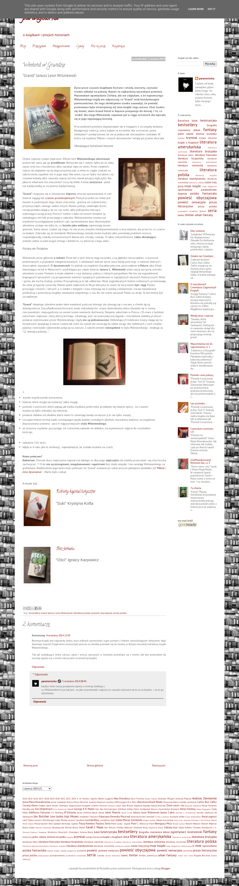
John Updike (56, 816)
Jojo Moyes (71, 816)
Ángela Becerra (202, 855)
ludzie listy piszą (140, 846)
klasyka (181, 138)
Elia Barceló (29, 809)
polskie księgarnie (68, 850)
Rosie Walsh (79, 827)
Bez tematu (65, 549)
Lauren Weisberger (44, 820)
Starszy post (158, 765)
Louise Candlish (76, 820)
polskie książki (53, 850)
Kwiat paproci (209, 816)
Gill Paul (122, 809)
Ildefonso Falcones (39, 812)
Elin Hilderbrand (44, 809)
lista (126, 837)
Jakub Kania (98, 812)
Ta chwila (195, 488)
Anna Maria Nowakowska (36, 802)
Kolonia (135, 816)
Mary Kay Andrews (182, 820)
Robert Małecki (209, 823)
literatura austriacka (181, 837)
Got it (211, 9)
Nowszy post (30, 765)
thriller (189, 215)
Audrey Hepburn (97, 802)
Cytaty (80, 46)
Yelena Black (86, 832)
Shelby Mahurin (124, 827)
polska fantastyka (203, 193)
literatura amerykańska (197, 144)
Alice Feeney (137, 798)
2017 (41, 798)
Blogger (165, 868)
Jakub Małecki (112, 812)
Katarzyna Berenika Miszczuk (114, 816)
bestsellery (34, 613)
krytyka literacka (207, 137)
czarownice (184, 130)
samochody (81, 855)
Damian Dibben (114, 805)
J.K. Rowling (57, 812)
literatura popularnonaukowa (36, 846)
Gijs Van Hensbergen (106, 809)
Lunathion (105, 820)
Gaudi (70, 809)
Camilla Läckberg (187, 802)
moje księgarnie (209, 186)
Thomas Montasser (202, 827)
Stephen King (140, 827)
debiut (196, 130)
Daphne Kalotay (142, 805)
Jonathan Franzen (89, 816)
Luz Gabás (116, 820)
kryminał (191, 138)
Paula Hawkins (87, 823)
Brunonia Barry (170, 802)
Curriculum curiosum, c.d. (201, 430)
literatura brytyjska (203, 151)
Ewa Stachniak (60, 809)
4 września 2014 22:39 (58, 635)
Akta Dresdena (122, 798)
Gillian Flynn (133, 809)
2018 (46, 798)
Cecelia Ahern (30, 805)
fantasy (210, 129)
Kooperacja (118, 46)
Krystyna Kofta (177, 816)
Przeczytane (39, 46)
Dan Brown (127, 805)
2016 (35, 798)
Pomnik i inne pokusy (201, 375)
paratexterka (48, 681)
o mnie (196, 846)
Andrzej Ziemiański (204, 798)
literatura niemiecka (190, 165)
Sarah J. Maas (94, 827)
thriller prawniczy (148, 855)
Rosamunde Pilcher (62, 827)
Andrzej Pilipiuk (183, 798)
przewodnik (183, 211)
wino (191, 855)
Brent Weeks (156, 802)
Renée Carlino (179, 823)
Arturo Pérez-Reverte (77, 802)
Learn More (196, 9)
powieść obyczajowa (101, 613)
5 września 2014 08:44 (74, 681)
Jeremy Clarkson (205, 812)
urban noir (183, 855)
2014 (25, 798)
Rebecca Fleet (147, 823)
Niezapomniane (61, 46)
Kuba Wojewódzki (193, 816)
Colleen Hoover (99, 805)
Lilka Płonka (61, 820)
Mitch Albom (28, 823)
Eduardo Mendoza (193, 805)
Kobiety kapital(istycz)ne (75, 491)
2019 (52, 798)
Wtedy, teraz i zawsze (201, 315)
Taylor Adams (185, 827)
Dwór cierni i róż (175, 805)
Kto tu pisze (98, 46)
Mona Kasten (41, 823)
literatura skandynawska (192, 178)
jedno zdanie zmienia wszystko (197, 134)
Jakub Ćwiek (126, 812)
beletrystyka (208, 120)
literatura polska (82, 613)
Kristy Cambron (162, 816)
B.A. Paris (132, 802)
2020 (57, 798)
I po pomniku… (198, 403)
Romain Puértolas (43, 827)
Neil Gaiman (55, 823)
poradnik (81, 850)
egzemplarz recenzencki (186, 832)
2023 (73, 798)
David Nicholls (158, 805)
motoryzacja (186, 846)
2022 (68, 798)
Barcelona (183, 120)
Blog (23, 46)
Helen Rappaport (203, 809)
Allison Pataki (151, 798)
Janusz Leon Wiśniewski (60, 613)
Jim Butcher (41, 816)
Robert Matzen (193, 823)
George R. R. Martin (84, 809)
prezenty (187, 850)
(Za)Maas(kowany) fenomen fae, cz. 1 (200, 461)
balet (194, 120)
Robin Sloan (29, 827)
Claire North (52, 805)
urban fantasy (204, 215)
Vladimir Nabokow (38, 832)
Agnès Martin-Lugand (101, 798)
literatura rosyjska (206, 175)
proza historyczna (204, 850)
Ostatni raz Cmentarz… (202, 256)
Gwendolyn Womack (168, 809)
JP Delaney (70, 812)
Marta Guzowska (164, 820)
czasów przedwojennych (60, 198)
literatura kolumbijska (204, 162)
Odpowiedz (38, 667)
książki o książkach (188, 142)
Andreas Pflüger (166, 798)
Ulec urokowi (197, 231)
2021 (63, 798)
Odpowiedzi (41, 674)
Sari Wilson (110, 827)
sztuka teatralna (112, 855)
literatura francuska (206, 155)
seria (212, 210)
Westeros (52, 832)
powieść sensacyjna (192, 202)
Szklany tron (171, 827)
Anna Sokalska (58, 802)
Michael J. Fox (197, 820)
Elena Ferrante (209, 805)
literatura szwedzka (104, 845)
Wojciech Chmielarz (68, 832)
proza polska (119, 613)
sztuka (100, 855)
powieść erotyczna (108, 850)
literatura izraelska (113, 842)
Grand (44, 613)
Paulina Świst (103, 823)
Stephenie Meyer (155, 827)
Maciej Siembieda (132, 820)
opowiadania (185, 189)
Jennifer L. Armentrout (186, 812)
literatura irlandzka (93, 841)
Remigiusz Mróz (163, 823)
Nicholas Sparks (70, 823)
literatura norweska (176, 841)
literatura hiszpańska (191, 158)
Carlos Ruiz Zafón (207, 802)
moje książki (192, 186)
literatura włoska (196, 182)
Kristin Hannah (147, 816)
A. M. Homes (83, 798)
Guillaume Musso (149, 809)
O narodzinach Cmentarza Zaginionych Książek (203, 287)
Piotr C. (135, 823)
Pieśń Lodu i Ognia (120, 823)
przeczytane (43, 855)
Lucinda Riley (92, 820)
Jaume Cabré (167, 812)
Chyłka (41, 805)
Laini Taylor (28, 820)
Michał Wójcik (210, 820)
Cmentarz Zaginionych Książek (74, 805)
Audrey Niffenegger (116, 802)
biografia (212, 125)
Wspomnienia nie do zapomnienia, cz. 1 (201, 345)
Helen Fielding (188, 809)
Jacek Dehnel (84, 812)
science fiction (197, 211)
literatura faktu (186, 155)
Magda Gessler (149, 820)
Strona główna (95, 765)
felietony (27, 837)
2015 (30, 798)
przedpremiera (57, 855)
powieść (92, 850)
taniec (181, 215)
